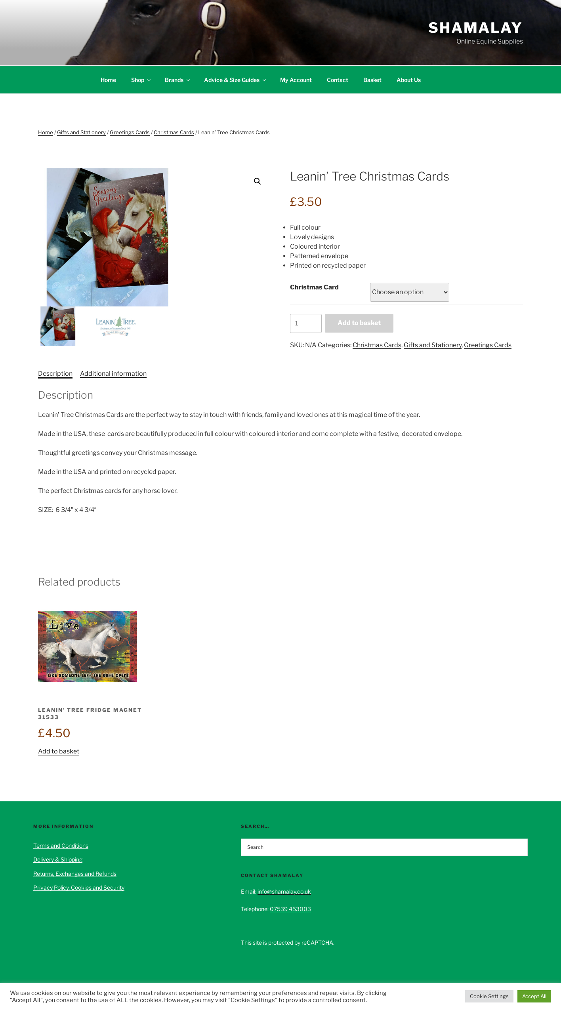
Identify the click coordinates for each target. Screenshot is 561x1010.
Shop (141, 79)
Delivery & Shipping (57, 859)
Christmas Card (314, 287)
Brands (178, 79)
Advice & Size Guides (235, 79)
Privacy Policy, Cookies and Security (78, 887)
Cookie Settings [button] (489, 996)
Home (108, 79)
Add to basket (359, 323)
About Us (409, 79)
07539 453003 (290, 908)
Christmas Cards (174, 132)
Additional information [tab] (113, 373)
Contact (337, 79)
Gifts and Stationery (81, 132)
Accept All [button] (534, 996)
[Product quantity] (306, 323)
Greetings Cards (130, 132)
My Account (296, 79)
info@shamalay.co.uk (284, 891)
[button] (257, 181)
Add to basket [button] (58, 751)
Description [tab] (55, 373)
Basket (372, 79)
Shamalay (475, 27)
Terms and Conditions (60, 845)
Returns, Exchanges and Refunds (74, 873)
